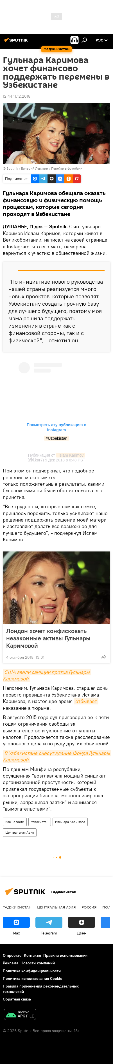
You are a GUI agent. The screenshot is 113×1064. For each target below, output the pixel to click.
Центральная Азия (19, 832)
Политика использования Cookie (32, 978)
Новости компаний (38, 963)
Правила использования (65, 955)
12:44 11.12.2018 (16, 96)
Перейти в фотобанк (66, 168)
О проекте (12, 955)
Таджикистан (17, 907)
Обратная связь (17, 999)
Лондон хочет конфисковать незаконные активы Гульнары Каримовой (48, 638)
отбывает (86, 701)
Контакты (32, 955)
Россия (89, 907)
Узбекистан (39, 822)
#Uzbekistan (56, 438)
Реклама (10, 963)
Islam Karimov (71, 455)
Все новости (14, 822)
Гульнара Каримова (70, 822)
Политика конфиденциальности (32, 970)
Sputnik (12, 168)
